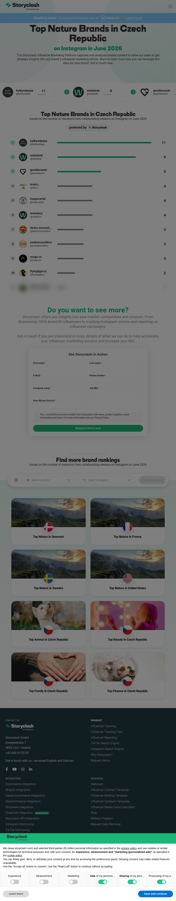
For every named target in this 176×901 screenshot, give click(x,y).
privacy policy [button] (129, 848)
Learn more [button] (16, 893)
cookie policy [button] (14, 855)
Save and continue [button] (155, 893)
